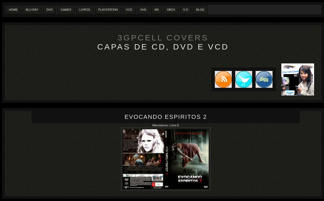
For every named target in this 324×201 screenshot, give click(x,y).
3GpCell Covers (163, 37)
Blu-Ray (32, 9)
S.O (185, 9)
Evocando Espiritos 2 (165, 116)
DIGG (264, 79)
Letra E (174, 125)
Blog (200, 9)
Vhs (143, 9)
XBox (171, 9)
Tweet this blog (242, 79)
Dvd (49, 9)
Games (66, 9)
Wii (156, 9)
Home (13, 9)
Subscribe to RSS (221, 79)
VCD (129, 9)
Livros (84, 9)
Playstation (108, 9)
